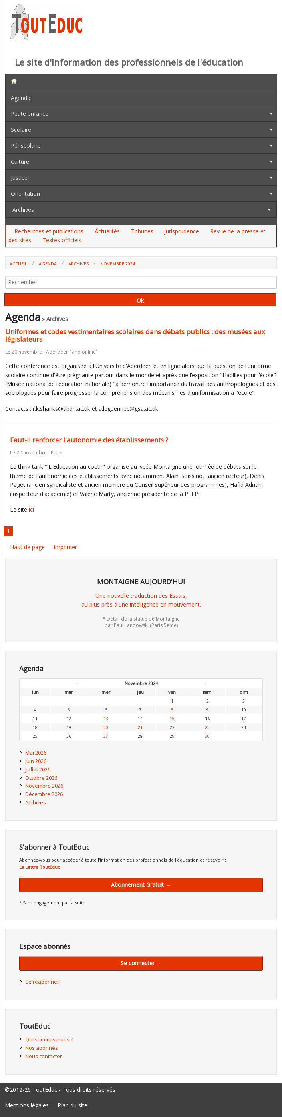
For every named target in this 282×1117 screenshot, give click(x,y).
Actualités (107, 231)
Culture (20, 161)
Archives (23, 209)
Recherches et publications (48, 231)
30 (207, 736)
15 (172, 718)
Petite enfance (29, 113)
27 (105, 736)
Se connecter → (141, 963)
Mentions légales (27, 1105)
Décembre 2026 (44, 794)
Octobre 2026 (41, 777)
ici (31, 509)
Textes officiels (61, 240)
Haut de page (27, 547)
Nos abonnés (41, 1047)
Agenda (20, 98)
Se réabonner (42, 981)
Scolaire (21, 129)
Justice (19, 177)
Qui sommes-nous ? (49, 1039)
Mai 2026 (35, 752)
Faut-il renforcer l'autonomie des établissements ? (89, 439)
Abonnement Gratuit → (141, 884)
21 (140, 727)
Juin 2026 (35, 761)
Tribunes (142, 231)
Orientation (25, 193)
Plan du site (72, 1105)
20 (105, 727)
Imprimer (65, 547)
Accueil (18, 264)
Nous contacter (43, 1056)
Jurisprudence (181, 231)
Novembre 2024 (117, 264)
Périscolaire (26, 145)
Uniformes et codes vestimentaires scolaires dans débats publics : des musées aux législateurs (135, 335)
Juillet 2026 (37, 769)
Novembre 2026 (44, 785)
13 (105, 718)
